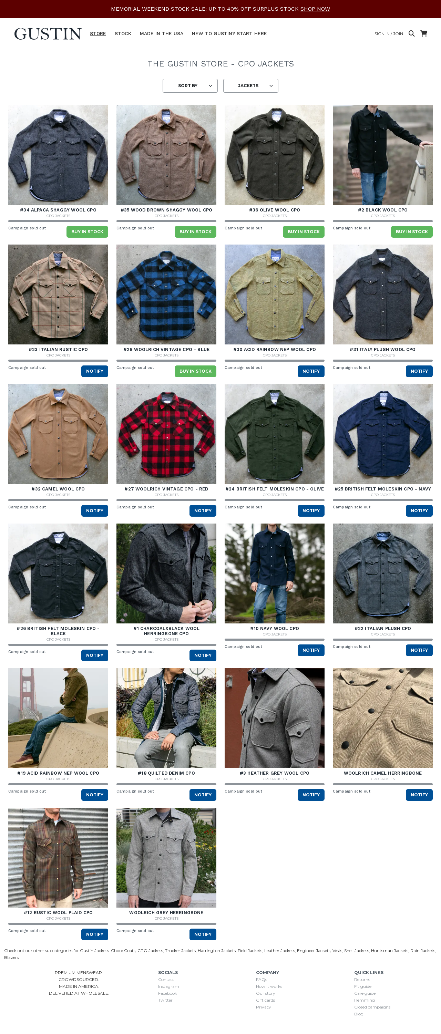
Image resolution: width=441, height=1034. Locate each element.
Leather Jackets (279, 950)
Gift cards (265, 1000)
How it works (269, 986)
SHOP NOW (315, 9)
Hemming (364, 1000)
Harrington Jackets (217, 950)
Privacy (263, 1007)
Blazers (11, 957)
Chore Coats (123, 950)
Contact (166, 979)
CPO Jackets (58, 216)
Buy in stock (87, 231)
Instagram (168, 986)
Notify (94, 371)
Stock (123, 33)
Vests (337, 950)
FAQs (261, 979)
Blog (358, 1013)
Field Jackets (250, 950)
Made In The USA (161, 33)
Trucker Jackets (180, 950)
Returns (362, 979)
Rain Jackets (422, 950)
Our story (265, 993)
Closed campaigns (372, 1007)
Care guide (365, 993)
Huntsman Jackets (389, 950)
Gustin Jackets (94, 950)
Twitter (165, 1000)
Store (98, 33)
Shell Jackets (356, 950)
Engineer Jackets (313, 950)
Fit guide (362, 986)
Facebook (167, 993)
